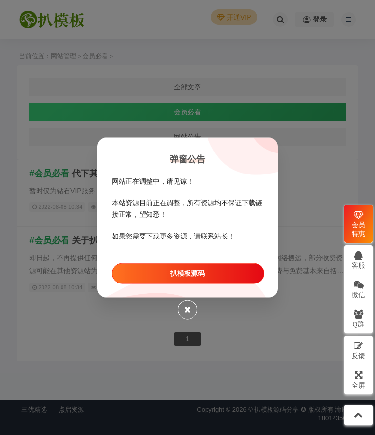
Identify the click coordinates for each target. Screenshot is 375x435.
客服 (358, 259)
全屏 (358, 379)
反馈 (358, 350)
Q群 (359, 318)
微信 (358, 289)
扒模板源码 (187, 273)
